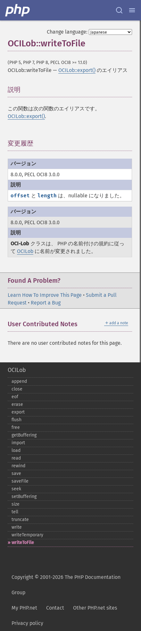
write (17, 527)
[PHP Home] (18, 10)
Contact (55, 608)
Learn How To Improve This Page (45, 295)
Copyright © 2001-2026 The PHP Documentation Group (66, 585)
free (16, 427)
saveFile (20, 481)
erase (17, 404)
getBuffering (24, 435)
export (18, 412)
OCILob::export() (76, 70)
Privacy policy (27, 623)
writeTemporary (27, 535)
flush (16, 419)
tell (15, 512)
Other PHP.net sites (95, 608)
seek (16, 489)
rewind (18, 466)
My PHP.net (24, 608)
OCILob (25, 251)
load (16, 450)
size (16, 504)
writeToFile (23, 542)
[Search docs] (119, 10)
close (17, 389)
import (18, 443)
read (16, 458)
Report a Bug (46, 303)
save (16, 473)
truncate (20, 519)
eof (15, 396)
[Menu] (132, 10)
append (19, 381)
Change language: (67, 32)
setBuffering (24, 496)
